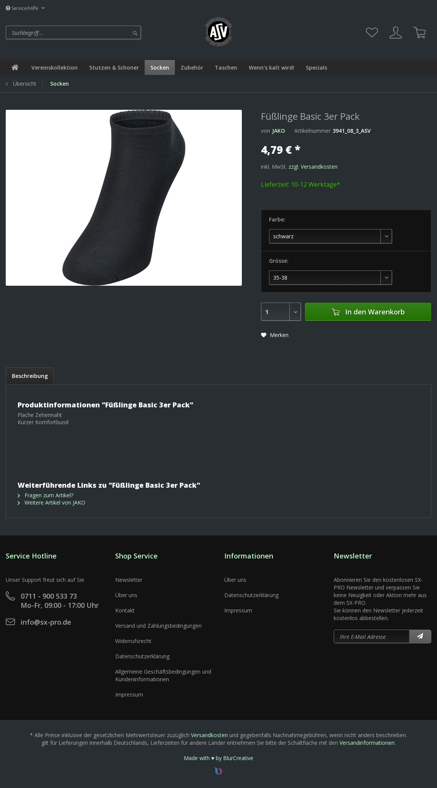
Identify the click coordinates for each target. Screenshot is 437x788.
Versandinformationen (367, 742)
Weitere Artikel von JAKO (51, 502)
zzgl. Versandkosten (313, 166)
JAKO (278, 130)
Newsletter (128, 579)
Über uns (126, 595)
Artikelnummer (312, 130)
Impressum (129, 694)
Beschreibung (30, 375)
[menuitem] (102, 32)
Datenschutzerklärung (142, 656)
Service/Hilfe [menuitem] (22, 8)
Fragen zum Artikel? (45, 495)
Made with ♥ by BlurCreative (218, 758)
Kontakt (125, 610)
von (265, 130)
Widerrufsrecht (133, 641)
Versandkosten (209, 735)
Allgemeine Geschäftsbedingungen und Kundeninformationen (163, 675)
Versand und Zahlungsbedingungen (158, 625)
